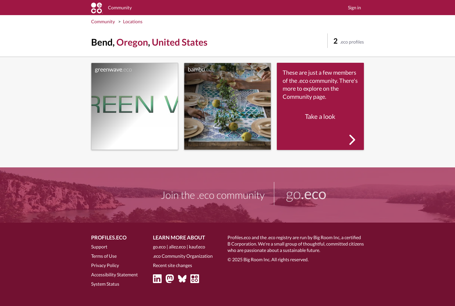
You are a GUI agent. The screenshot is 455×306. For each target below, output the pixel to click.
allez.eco (177, 246)
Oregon (132, 42)
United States (179, 42)
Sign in (354, 7)
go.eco (159, 246)
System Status (105, 284)
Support (99, 246)
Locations (132, 21)
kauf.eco (197, 246)
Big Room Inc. (256, 259)
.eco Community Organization (183, 256)
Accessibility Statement (114, 274)
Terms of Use (104, 256)
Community (103, 21)
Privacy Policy (105, 265)
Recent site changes (172, 265)
